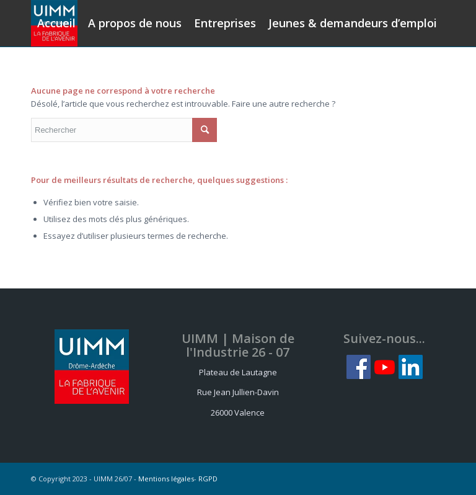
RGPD (208, 478)
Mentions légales (166, 478)
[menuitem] (56, 23)
